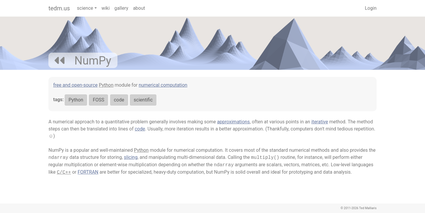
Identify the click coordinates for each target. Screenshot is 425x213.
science (85, 8)
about (139, 8)
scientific (143, 100)
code (119, 100)
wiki (106, 8)
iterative (319, 122)
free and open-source (75, 85)
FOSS (98, 100)
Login (370, 8)
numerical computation (163, 85)
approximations (233, 122)
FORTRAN (88, 172)
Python (106, 85)
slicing (131, 157)
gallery (121, 8)
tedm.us (59, 8)
